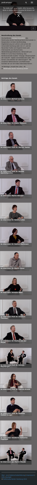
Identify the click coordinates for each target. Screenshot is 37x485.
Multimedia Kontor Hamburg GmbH (15, 68)
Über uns (4, 475)
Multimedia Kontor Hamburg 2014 (15, 479)
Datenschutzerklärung (17, 475)
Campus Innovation (18, 38)
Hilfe (3, 477)
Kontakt (8, 477)
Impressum (30, 475)
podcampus (6, 2)
